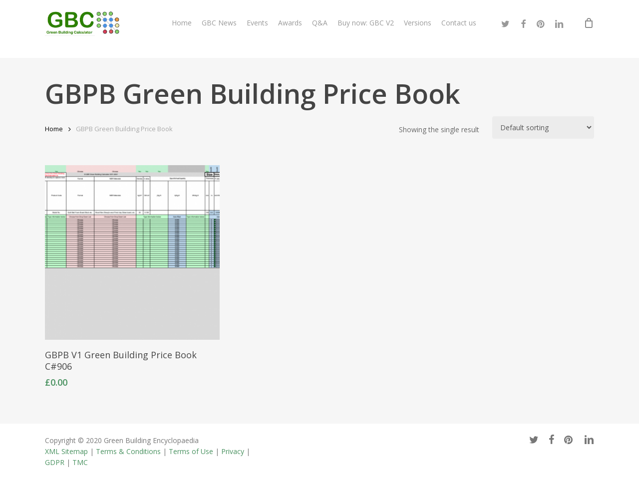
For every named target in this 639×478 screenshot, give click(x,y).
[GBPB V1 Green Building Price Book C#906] (132, 252)
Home (54, 128)
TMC (80, 462)
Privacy (232, 451)
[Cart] (588, 28)
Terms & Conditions (128, 451)
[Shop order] (543, 127)
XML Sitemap (66, 451)
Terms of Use (191, 451)
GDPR (54, 462)
